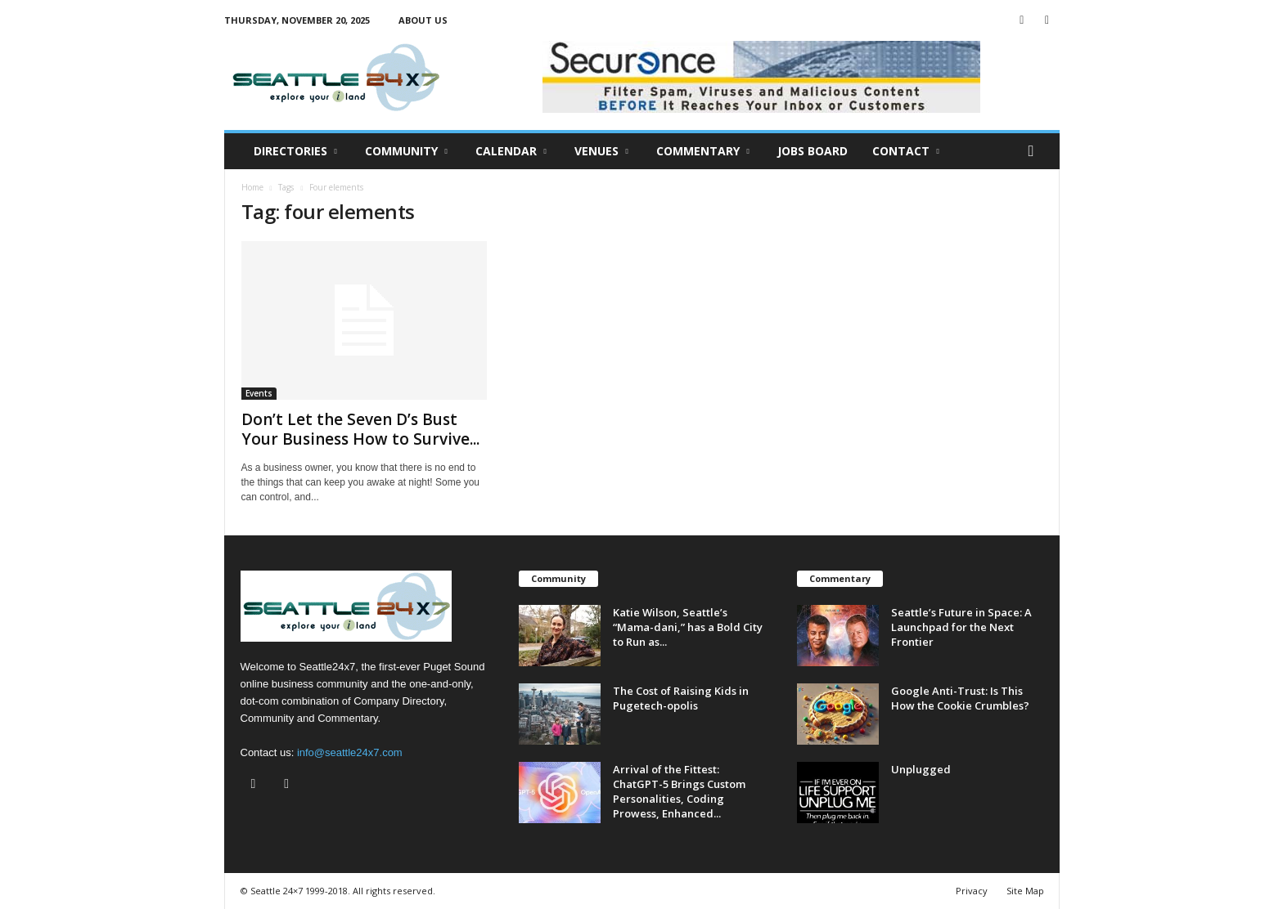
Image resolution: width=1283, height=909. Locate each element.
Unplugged (921, 769)
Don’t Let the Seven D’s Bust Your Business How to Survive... (360, 429)
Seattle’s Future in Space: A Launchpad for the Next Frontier (961, 627)
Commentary (703, 151)
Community (406, 151)
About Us (423, 20)
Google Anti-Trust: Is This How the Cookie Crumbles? (961, 698)
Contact (905, 151)
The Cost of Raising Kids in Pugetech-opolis (681, 698)
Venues (601, 151)
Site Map (1025, 890)
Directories (295, 151)
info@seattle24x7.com (350, 752)
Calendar (511, 151)
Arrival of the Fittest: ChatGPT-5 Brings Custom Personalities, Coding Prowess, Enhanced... (679, 791)
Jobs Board (812, 151)
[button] (1035, 151)
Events (258, 393)
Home (252, 187)
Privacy (972, 890)
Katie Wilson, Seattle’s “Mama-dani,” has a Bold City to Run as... (688, 627)
